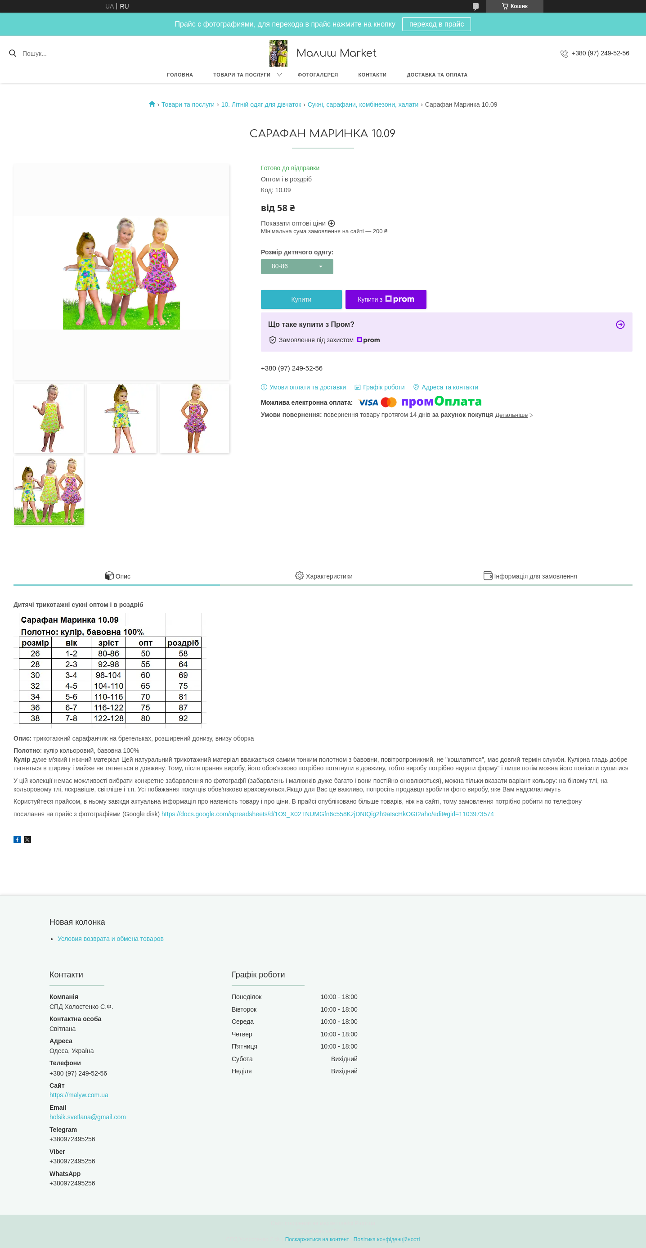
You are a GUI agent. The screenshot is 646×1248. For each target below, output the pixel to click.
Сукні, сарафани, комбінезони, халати (363, 104)
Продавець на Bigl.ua (323, 1231)
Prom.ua (365, 1223)
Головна (180, 74)
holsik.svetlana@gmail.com (87, 1117)
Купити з (386, 299)
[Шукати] (12, 53)
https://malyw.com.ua (78, 1095)
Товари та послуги (241, 74)
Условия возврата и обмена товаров (111, 938)
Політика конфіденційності (387, 1239)
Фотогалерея (318, 74)
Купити (302, 299)
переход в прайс (436, 24)
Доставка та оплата (437, 74)
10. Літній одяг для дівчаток (261, 104)
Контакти (373, 74)
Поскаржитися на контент (317, 1239)
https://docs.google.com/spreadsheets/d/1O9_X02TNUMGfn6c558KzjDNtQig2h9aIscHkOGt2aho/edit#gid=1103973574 (328, 814)
